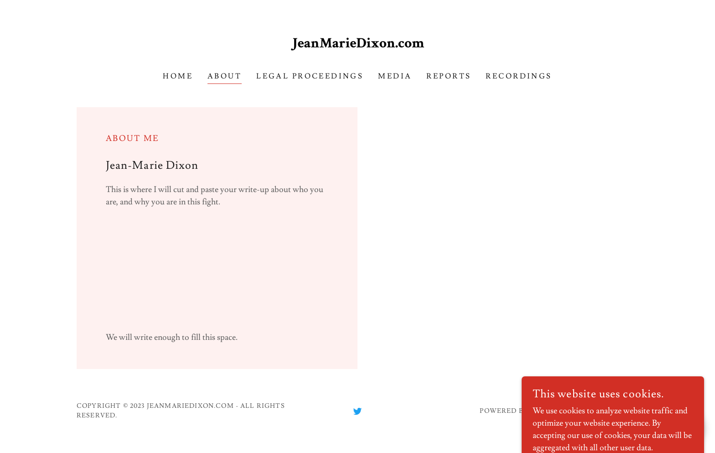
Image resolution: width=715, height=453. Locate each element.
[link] (357, 41)
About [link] (224, 76)
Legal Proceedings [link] (309, 76)
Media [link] (395, 76)
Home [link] (178, 76)
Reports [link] (448, 76)
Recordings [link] (519, 76)
